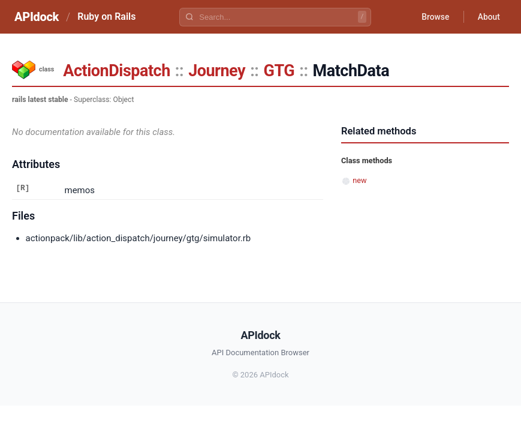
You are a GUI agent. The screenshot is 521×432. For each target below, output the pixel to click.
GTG (279, 70)
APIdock (36, 17)
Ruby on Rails (106, 16)
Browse (434, 17)
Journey (216, 70)
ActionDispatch (116, 70)
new (359, 180)
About (488, 17)
